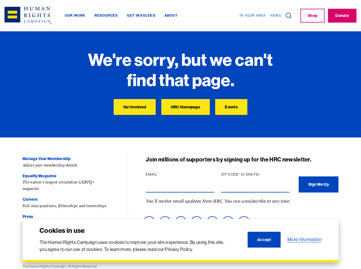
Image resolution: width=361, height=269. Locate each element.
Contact (30, 233)
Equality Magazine (39, 175)
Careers (30, 199)
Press (28, 216)
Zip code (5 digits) (241, 174)
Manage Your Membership (47, 158)
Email (153, 174)
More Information (304, 239)
